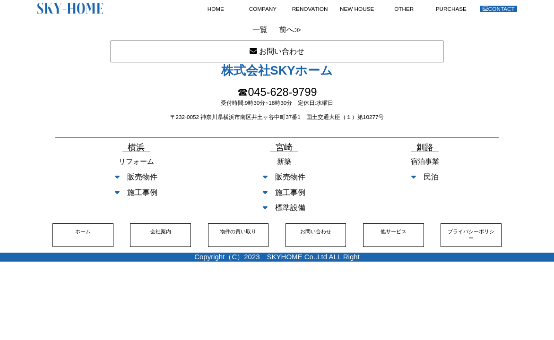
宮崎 (284, 148)
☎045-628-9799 (277, 92)
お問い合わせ (315, 231)
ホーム (83, 231)
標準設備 (284, 208)
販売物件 (136, 177)
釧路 (424, 148)
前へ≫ (290, 30)
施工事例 (136, 192)
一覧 (260, 30)
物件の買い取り (238, 231)
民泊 (425, 177)
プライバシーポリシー (471, 235)
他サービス (394, 231)
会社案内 (160, 231)
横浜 (136, 148)
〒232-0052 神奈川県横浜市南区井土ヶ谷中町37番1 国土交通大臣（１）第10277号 (277, 117)
